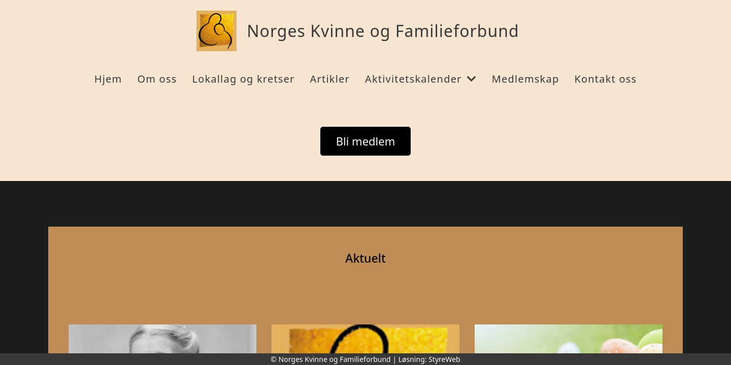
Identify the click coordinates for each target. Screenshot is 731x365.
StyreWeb (444, 359)
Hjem (108, 79)
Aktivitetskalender (421, 79)
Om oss (157, 79)
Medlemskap (525, 79)
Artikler (330, 79)
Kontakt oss (605, 79)
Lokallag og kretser (243, 79)
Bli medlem (365, 141)
